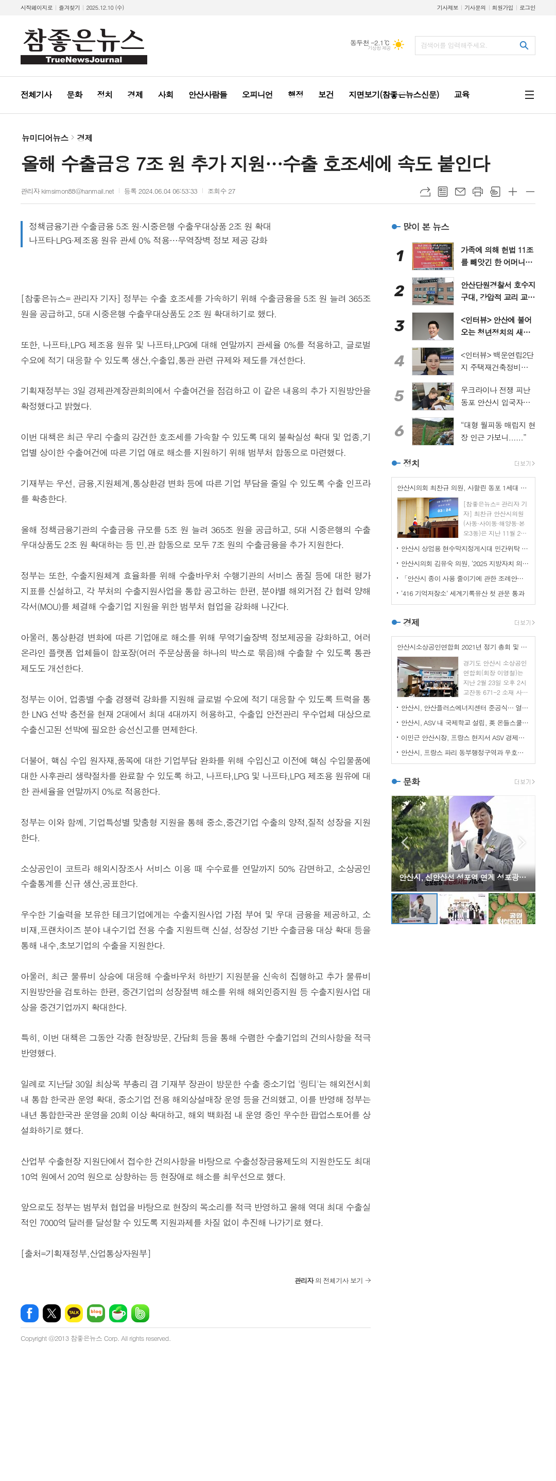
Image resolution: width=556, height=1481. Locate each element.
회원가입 (502, 7)
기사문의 (474, 7)
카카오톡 (74, 1313)
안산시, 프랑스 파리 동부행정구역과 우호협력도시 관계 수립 (465, 752)
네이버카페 (118, 1313)
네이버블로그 (96, 1313)
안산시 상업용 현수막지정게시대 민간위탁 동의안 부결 (465, 548)
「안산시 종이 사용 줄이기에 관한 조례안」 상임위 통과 (465, 578)
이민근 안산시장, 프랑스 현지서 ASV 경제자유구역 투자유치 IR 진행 (465, 737)
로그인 (527, 7)
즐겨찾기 (69, 7)
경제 (84, 138)
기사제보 (447, 7)
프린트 (478, 191)
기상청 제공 (379, 48)
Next (522, 842)
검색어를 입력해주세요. (454, 45)
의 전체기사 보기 (328, 1280)
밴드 (140, 1313)
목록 (443, 191)
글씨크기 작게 (530, 191)
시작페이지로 (37, 7)
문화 (411, 781)
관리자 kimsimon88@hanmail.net (67, 191)
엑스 (52, 1313)
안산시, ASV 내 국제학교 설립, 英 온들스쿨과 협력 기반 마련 (465, 722)
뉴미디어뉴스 (45, 138)
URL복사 (425, 191)
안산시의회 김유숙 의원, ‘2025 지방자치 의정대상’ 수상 (465, 563)
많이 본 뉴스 (426, 226)
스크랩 (495, 191)
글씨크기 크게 (513, 191)
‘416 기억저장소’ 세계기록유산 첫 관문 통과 (463, 593)
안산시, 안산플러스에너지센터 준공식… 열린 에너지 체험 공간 (465, 707)
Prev (404, 842)
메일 (460, 191)
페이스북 (30, 1313)
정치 (411, 463)
